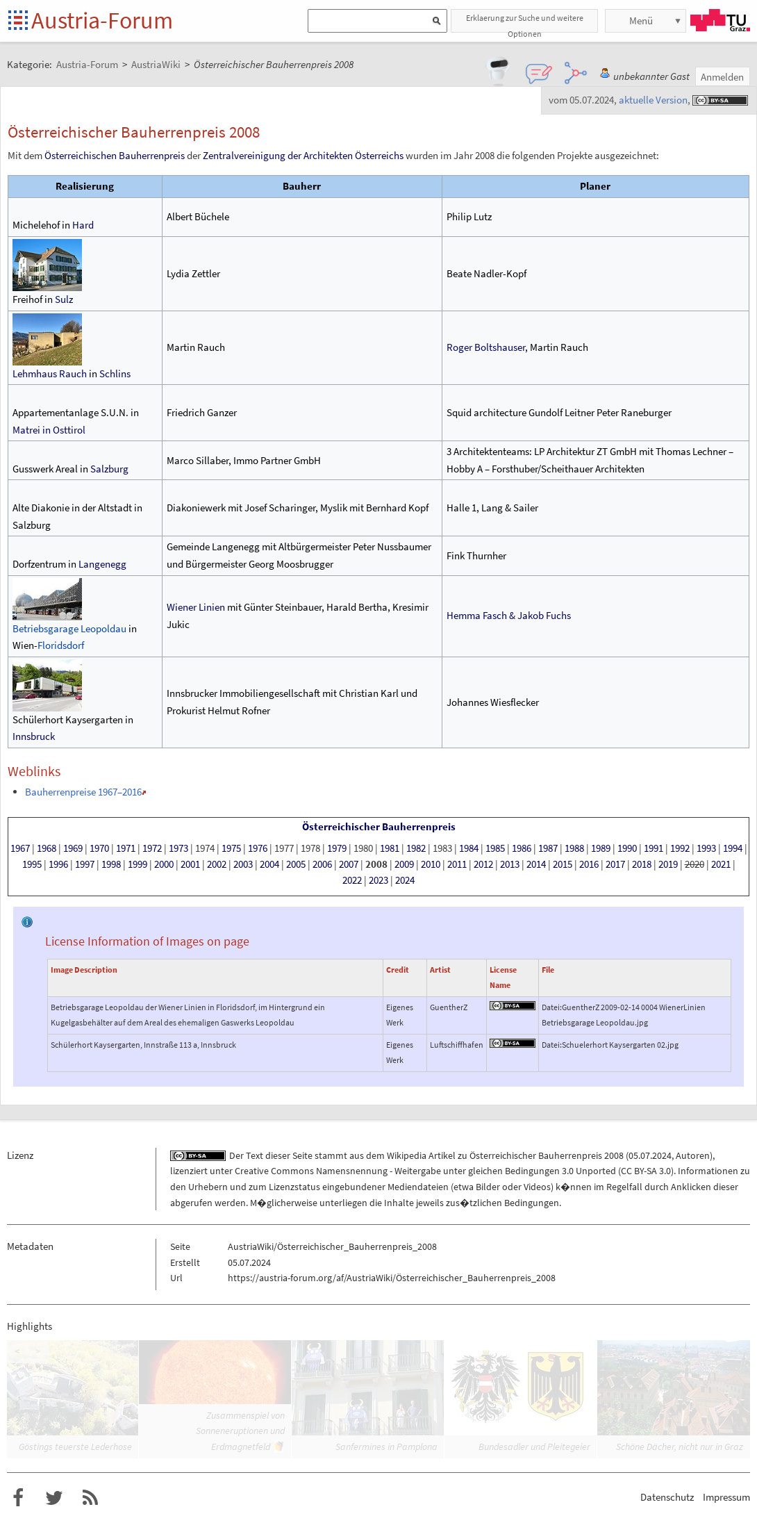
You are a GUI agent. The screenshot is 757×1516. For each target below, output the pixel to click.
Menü (641, 20)
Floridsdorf (61, 645)
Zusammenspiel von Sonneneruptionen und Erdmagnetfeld (240, 1431)
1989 (600, 848)
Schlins (115, 373)
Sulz (64, 299)
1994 (732, 848)
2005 (296, 864)
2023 (378, 880)
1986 (521, 848)
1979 (337, 848)
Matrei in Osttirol (49, 429)
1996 (58, 864)
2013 (509, 864)
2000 (164, 864)
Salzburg (109, 468)
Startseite (19, 21)
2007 (348, 864)
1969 (73, 848)
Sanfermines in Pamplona (386, 1446)
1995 (32, 864)
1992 (680, 848)
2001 (190, 864)
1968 (46, 848)
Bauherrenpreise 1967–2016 (83, 791)
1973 (178, 848)
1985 (495, 848)
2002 (216, 864)
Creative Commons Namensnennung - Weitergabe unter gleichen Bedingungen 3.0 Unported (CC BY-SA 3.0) (454, 1170)
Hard (83, 224)
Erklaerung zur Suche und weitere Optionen (524, 23)
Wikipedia (406, 1155)
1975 (231, 848)
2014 (536, 864)
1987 (548, 848)
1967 (20, 848)
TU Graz (720, 20)
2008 (376, 864)
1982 (416, 848)
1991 (653, 848)
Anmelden (722, 76)
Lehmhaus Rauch (50, 373)
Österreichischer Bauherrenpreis (379, 827)
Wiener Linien (196, 606)
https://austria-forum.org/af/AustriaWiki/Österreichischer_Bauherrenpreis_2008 (392, 1277)
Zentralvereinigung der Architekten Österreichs (303, 155)
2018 (641, 864)
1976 (257, 848)
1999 (137, 864)
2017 (615, 864)
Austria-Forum (102, 20)
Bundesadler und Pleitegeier (534, 1446)
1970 (99, 848)
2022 (352, 880)
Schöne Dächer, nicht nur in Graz (679, 1446)
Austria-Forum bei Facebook (18, 1498)
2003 (243, 864)
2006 (322, 864)
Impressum (726, 1496)
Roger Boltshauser (486, 347)
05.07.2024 (650, 1155)
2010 (430, 864)
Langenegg (102, 563)
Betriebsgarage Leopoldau (69, 628)
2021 (721, 864)
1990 (627, 848)
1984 (469, 848)
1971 (125, 848)
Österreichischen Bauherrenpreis (114, 155)
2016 (589, 864)
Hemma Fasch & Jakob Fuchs (509, 615)
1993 (706, 848)
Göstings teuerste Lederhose (75, 1446)
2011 (457, 864)
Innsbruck (34, 736)
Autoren (693, 1155)
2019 (668, 864)
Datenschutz (667, 1496)
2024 (405, 880)
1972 (152, 848)
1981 (389, 848)
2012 (483, 864)
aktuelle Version (653, 99)
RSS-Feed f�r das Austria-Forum (90, 1498)
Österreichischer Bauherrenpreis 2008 (546, 1155)
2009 (404, 864)
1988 (574, 848)
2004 (269, 864)
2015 (562, 864)
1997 (84, 864)
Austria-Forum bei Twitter (54, 1498)
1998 (111, 864)
